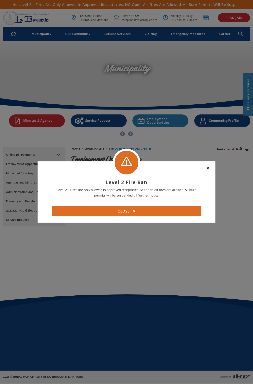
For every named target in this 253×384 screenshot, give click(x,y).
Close (126, 211)
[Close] (207, 168)
